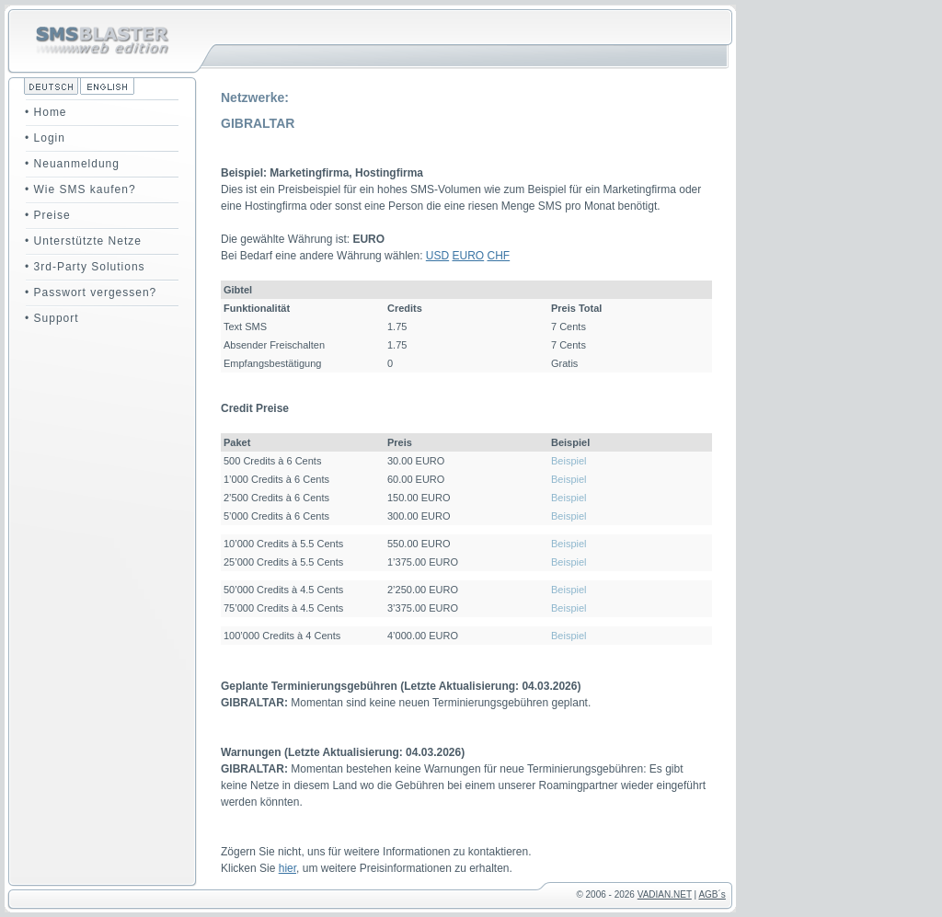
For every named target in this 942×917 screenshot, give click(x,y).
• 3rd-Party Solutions (85, 266)
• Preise (48, 215)
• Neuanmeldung (72, 163)
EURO (469, 255)
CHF (499, 255)
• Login (45, 138)
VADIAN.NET (665, 894)
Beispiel (569, 460)
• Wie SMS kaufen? (80, 189)
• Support (52, 318)
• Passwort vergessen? (90, 292)
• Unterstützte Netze (83, 241)
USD (437, 255)
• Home (46, 112)
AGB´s (711, 894)
